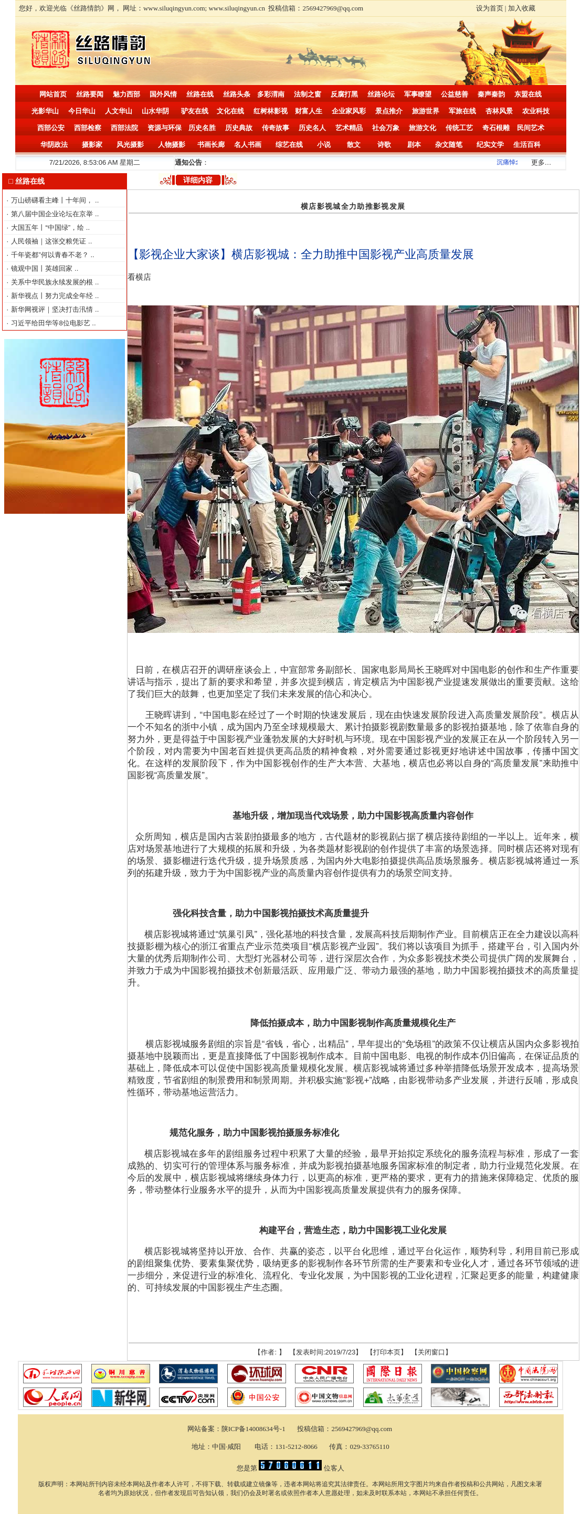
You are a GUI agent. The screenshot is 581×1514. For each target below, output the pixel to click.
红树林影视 (270, 111)
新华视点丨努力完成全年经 (53, 296)
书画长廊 (211, 145)
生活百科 (527, 145)
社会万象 (385, 128)
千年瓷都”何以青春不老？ (50, 255)
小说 (324, 145)
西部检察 (87, 128)
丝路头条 (236, 94)
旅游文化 (422, 128)
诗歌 (384, 145)
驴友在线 (194, 111)
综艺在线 (289, 145)
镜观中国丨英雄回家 (43, 268)
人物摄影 (171, 145)
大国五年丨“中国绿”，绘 (48, 227)
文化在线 (230, 111)
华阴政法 (54, 145)
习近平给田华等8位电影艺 (51, 323)
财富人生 (308, 111)
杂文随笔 (448, 145)
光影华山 (45, 111)
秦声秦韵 (491, 94)
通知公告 (188, 162)
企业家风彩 (349, 111)
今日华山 (82, 111)
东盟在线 (528, 94)
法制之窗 (307, 94)
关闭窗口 (431, 1352)
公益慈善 (454, 94)
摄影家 (92, 145)
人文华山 (118, 111)
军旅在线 (462, 111)
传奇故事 (275, 128)
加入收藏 (521, 8)
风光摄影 (130, 145)
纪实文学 (490, 145)
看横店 (139, 276)
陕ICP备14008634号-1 (254, 1429)
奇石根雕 (496, 128)
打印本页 (386, 1352)
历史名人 (312, 128)
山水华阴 (155, 111)
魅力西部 (126, 94)
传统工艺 (459, 128)
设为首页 (489, 8)
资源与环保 (164, 128)
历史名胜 (202, 128)
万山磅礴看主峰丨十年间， (53, 200)
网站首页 (53, 94)
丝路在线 (200, 94)
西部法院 (124, 128)
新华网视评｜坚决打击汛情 (53, 309)
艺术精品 (349, 128)
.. (97, 200)
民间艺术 (530, 128)
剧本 (414, 145)
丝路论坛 (381, 94)
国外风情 (163, 94)
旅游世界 (425, 111)
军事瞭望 (417, 94)
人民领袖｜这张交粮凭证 (49, 241)
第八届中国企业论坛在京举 (53, 214)
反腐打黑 (344, 94)
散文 (354, 145)
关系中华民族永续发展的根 (53, 282)
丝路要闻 (89, 94)
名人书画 (247, 145)
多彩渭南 (270, 94)
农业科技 (536, 111)
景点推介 (389, 111)
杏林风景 (499, 111)
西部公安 (51, 128)
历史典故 (238, 128)
